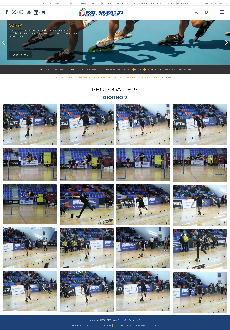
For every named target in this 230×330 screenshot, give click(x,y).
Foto (52, 3)
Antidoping (143, 69)
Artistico (75, 3)
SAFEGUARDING (173, 69)
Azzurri (199, 69)
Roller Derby (197, 3)
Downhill (153, 3)
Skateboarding (140, 3)
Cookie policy (160, 325)
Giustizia (79, 69)
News (45, 3)
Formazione (68, 69)
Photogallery (128, 325)
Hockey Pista (95, 3)
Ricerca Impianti (102, 325)
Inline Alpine (183, 3)
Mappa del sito (70, 325)
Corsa (84, 3)
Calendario (187, 69)
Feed (115, 325)
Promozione (116, 69)
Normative (90, 69)
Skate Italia (33, 69)
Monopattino (211, 3)
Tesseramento (47, 69)
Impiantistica (130, 69)
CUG (58, 69)
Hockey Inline (108, 3)
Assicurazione (157, 69)
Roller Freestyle (168, 3)
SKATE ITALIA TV (63, 3)
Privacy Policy (143, 325)
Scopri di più (20, 54)
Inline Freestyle (124, 3)
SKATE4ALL (224, 3)
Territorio (102, 69)
